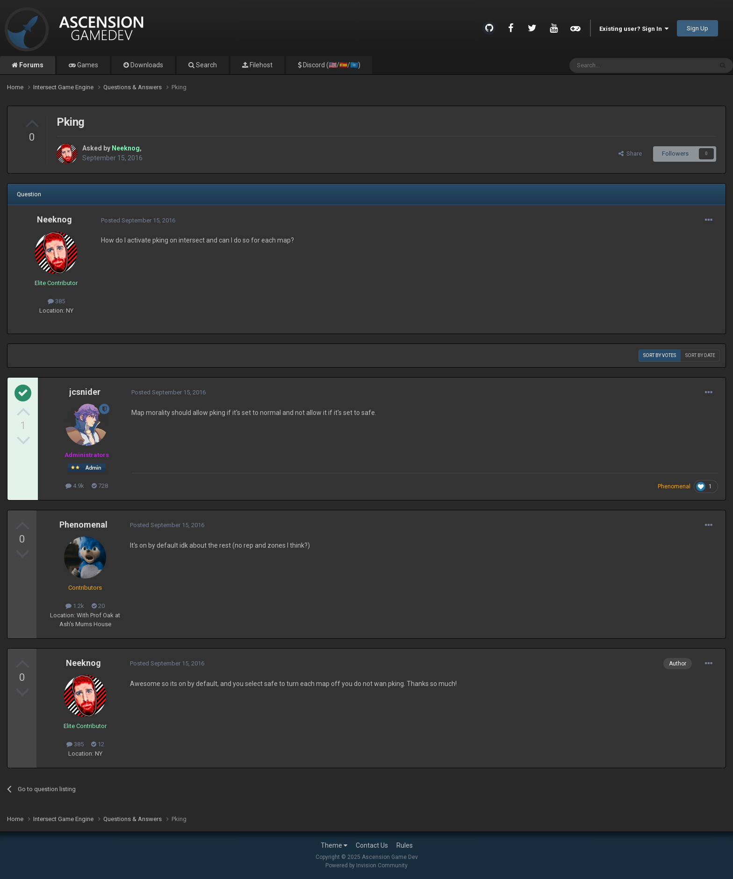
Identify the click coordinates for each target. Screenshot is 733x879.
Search (205, 65)
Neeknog (54, 219)
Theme (334, 845)
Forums (30, 65)
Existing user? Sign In (633, 28)
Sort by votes (659, 355)
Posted (138, 220)
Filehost (260, 65)
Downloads (146, 65)
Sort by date (700, 355)
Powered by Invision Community (366, 865)
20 (98, 605)
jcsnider (85, 392)
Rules (404, 845)
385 (56, 301)
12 (97, 744)
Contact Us (372, 845)
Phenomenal (83, 524)
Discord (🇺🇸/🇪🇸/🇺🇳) (331, 65)
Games (87, 65)
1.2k (74, 605)
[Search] (618, 65)
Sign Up (697, 28)
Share (630, 153)
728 (100, 485)
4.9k (74, 485)
